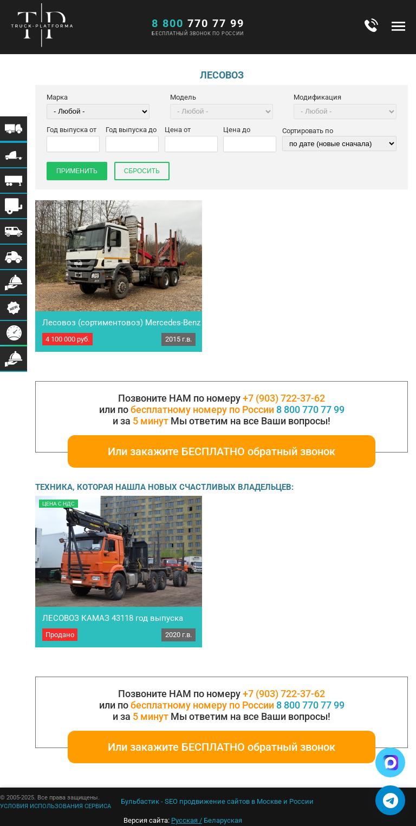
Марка (57, 97)
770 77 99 (198, 23)
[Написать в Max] (390, 762)
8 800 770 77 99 (310, 409)
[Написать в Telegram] (390, 800)
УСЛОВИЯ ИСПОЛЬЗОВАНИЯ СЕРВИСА (55, 806)
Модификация (317, 97)
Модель (183, 97)
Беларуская (223, 820)
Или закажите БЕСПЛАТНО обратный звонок (221, 451)
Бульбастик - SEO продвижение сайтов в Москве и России (217, 801)
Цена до (236, 130)
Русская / (186, 820)
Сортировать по (307, 131)
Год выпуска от (71, 130)
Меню (398, 25)
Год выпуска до (131, 130)
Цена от (178, 130)
